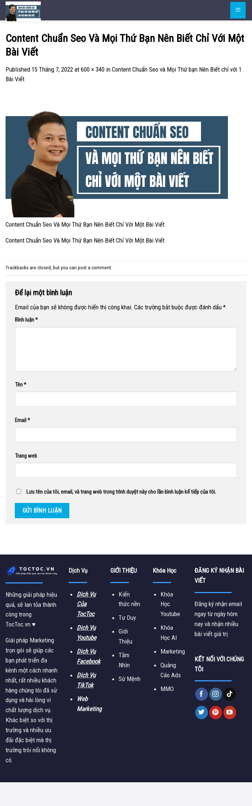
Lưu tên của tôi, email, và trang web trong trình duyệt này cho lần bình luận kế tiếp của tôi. (121, 491)
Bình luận (26, 319)
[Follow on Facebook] (201, 694)
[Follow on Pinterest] (215, 712)
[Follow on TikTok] (229, 694)
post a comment (94, 267)
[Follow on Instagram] (215, 694)
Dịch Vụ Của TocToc (86, 604)
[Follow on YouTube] (229, 712)
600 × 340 (93, 69)
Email (22, 420)
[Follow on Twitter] (201, 712)
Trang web (26, 456)
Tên (20, 384)
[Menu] (238, 10)
